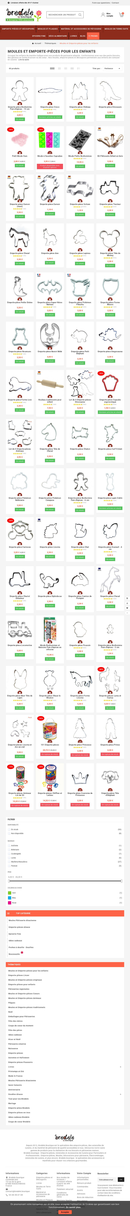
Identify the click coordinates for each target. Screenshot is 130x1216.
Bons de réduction (85, 1197)
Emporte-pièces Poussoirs (20, 1062)
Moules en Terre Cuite (43, 1188)
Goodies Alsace (15, 1094)
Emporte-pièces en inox (19, 1113)
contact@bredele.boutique (18, 1191)
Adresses (81, 1194)
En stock (66, 829)
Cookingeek (66, 854)
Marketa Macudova (66, 862)
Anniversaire (14, 1090)
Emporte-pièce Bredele (19, 1108)
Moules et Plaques (44, 1200)
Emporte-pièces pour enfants (21, 984)
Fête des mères (15, 1021)
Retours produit (84, 1183)
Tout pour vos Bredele (18, 1099)
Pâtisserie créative (17, 1044)
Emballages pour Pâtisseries (21, 1016)
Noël (10, 1012)
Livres (11, 1067)
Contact (115, 3)
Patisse (66, 866)
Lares (66, 858)
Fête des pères (15, 1030)
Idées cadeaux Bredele (18, 1117)
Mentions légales (64, 1200)
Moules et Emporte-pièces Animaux (24, 998)
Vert (67, 893)
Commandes (82, 1187)
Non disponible (66, 833)
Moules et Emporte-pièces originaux (25, 980)
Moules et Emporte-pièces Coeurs (24, 994)
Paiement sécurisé (65, 1189)
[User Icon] (108, 14)
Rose (67, 903)
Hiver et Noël (14, 1039)
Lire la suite (23, 60)
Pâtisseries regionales (18, 989)
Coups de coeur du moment (20, 1026)
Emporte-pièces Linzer (18, 975)
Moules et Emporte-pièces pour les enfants (28, 971)
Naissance (13, 1048)
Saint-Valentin (15, 1085)
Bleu (67, 898)
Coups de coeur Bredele (19, 1122)
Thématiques (14, 964)
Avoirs (80, 1190)
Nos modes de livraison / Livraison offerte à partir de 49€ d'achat (64, 1181)
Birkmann (66, 850)
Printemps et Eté (16, 1071)
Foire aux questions (101, 3)
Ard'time (66, 846)
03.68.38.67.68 (16, 1195)
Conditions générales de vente (62, 1195)
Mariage (12, 1103)
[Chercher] (61, 14)
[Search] (80, 14)
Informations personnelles (83, 1178)
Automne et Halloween (18, 1058)
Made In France (15, 1076)
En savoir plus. (73, 1207)
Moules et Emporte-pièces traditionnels (26, 1007)
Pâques (11, 1003)
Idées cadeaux (15, 1035)
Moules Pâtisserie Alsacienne (22, 1081)
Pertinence (112, 68)
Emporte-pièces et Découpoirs (44, 1178)
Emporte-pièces (15, 1053)
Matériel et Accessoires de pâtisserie (43, 1194)
